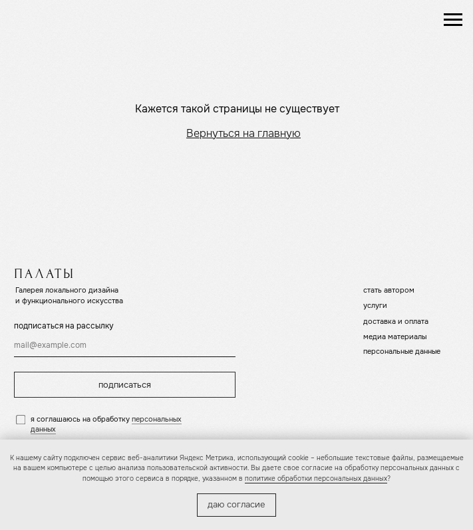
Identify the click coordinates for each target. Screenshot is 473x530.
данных (43, 429)
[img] (66, 19)
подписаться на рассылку (64, 326)
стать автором (388, 290)
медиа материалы (394, 336)
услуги (375, 305)
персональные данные (401, 351)
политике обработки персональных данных (316, 478)
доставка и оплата (395, 321)
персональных (157, 419)
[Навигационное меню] (453, 20)
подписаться (124, 384)
